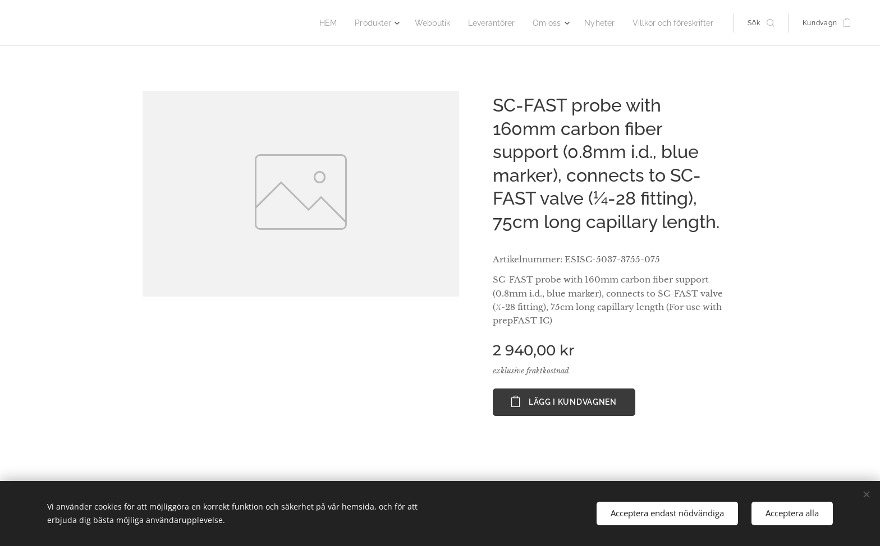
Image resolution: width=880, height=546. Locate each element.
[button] (761, 23)
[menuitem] (347, 23)
